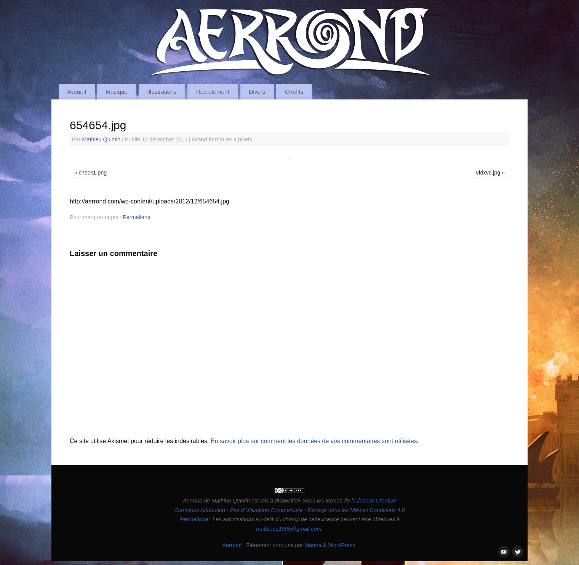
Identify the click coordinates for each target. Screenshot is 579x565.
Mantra (312, 545)
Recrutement (212, 91)
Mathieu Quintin (101, 139)
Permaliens (136, 217)
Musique (116, 91)
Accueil (76, 91)
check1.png (93, 173)
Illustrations (161, 91)
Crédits (294, 91)
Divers (257, 91)
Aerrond (232, 545)
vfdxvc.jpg (488, 173)
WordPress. (342, 545)
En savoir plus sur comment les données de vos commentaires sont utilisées (314, 441)
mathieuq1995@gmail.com (288, 529)
